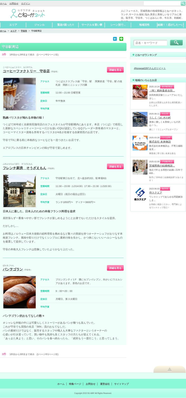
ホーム (3, 3)
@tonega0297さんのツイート (150, 68)
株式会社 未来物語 (160, 141)
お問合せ (13, 3)
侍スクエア (155, 192)
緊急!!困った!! (65, 24)
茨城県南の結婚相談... (162, 165)
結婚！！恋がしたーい (171, 24)
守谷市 (24, 31)
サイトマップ (121, 384)
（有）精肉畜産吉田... (162, 90)
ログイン (25, 3)
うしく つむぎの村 (160, 117)
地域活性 (144, 24)
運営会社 (105, 384)
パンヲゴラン (13, 269)
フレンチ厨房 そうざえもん (24, 168)
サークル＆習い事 (91, 24)
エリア (13, 24)
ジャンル (39, 24)
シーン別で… (118, 24)
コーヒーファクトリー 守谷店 (26, 71)
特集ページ (75, 384)
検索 (183, 3)
